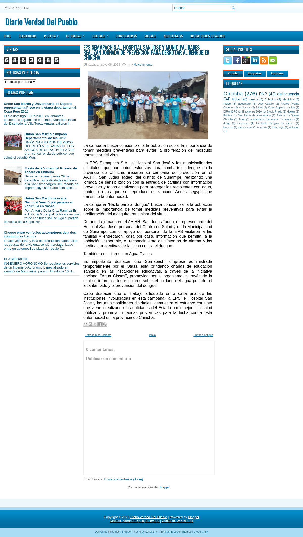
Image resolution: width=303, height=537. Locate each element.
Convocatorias (126, 35)
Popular (233, 73)
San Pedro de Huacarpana (254, 115)
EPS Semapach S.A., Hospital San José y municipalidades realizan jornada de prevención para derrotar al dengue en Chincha (146, 52)
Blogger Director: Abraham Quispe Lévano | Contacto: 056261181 (154, 519)
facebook (261, 123)
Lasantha (151, 531)
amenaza (273, 119)
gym (276, 123)
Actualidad (77, 34)
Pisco (227, 103)
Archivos (277, 73)
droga (226, 123)
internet (289, 123)
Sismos (280, 115)
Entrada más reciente (98, 335)
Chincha (233, 93)
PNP (263, 94)
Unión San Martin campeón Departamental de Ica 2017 (45, 136)
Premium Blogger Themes (175, 531)
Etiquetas (255, 73)
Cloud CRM (201, 531)
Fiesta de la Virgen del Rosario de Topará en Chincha (50, 170)
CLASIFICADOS (16, 259)
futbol (259, 107)
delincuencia (288, 94)
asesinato (244, 103)
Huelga (291, 111)
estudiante (243, 123)
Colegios (270, 99)
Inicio (7, 35)
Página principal (16, 7)
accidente (244, 107)
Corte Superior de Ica (281, 107)
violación (294, 127)
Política (53, 34)
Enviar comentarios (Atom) (123, 479)
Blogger (164, 487)
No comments (143, 64)
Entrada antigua (203, 335)
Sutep (241, 119)
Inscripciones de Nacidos (207, 35)
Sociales (150, 35)
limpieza (228, 127)
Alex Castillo (266, 103)
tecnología (278, 127)
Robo (236, 99)
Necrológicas (173, 35)
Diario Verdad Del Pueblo (41, 22)
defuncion (289, 119)
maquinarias (245, 127)
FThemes (114, 531)
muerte (253, 99)
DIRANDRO (230, 111)
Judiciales (102, 34)
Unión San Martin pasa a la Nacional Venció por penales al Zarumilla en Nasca (48, 202)
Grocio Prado (274, 111)
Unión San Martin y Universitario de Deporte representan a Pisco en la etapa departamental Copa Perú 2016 (40, 107)
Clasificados (28, 35)
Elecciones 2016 (252, 111)
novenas (262, 127)
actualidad (256, 119)
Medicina (288, 99)
